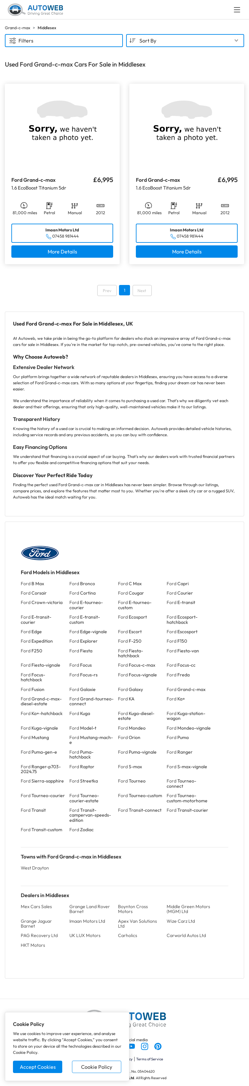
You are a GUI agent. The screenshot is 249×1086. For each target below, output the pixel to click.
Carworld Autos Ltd (186, 935)
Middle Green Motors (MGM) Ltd (188, 909)
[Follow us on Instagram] (145, 1045)
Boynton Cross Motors (133, 909)
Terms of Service (149, 1059)
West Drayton (35, 868)
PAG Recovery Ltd (39, 935)
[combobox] (185, 40)
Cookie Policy (96, 1067)
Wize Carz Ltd (181, 921)
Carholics (127, 935)
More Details (62, 251)
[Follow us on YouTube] (132, 1045)
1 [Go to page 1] (124, 290)
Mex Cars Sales (36, 906)
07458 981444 (65, 236)
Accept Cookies (38, 1067)
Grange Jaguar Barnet (36, 923)
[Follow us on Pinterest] (157, 1045)
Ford (32, 583)
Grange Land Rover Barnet (89, 909)
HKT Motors (33, 945)
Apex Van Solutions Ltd (137, 923)
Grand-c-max (17, 27)
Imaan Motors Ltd (87, 921)
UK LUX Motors (85, 935)
